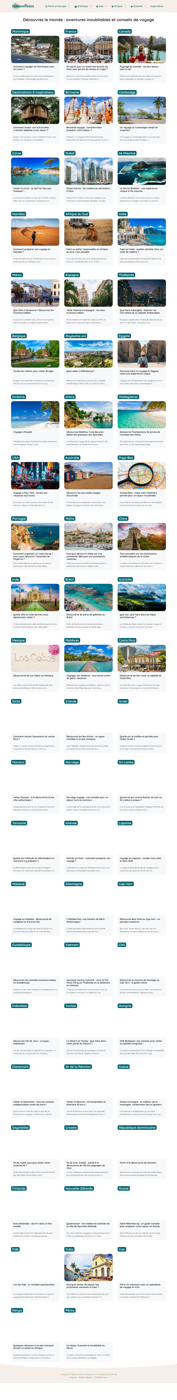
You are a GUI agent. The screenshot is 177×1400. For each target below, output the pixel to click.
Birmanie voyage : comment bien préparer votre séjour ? (84, 129)
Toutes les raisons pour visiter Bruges (33, 371)
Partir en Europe (58, 6)
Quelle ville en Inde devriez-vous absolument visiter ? (30, 616)
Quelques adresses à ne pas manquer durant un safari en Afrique (33, 1347)
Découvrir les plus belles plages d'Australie (83, 494)
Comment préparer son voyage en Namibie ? (31, 250)
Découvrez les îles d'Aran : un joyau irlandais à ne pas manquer (85, 738)
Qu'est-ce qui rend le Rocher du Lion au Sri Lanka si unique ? (141, 798)
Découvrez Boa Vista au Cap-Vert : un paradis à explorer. (140, 920)
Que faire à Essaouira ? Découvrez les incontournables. (33, 311)
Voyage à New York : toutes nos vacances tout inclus (30, 494)
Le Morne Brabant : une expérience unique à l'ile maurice (139, 189)
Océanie (139, 6)
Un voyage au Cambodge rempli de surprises (139, 129)
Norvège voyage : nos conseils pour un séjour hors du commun (87, 798)
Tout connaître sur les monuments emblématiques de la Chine (138, 555)
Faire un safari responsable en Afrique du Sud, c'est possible (87, 250)
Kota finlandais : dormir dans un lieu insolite (32, 1225)
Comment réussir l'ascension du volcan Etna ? (34, 738)
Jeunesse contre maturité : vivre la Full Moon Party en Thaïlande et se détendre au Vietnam (88, 983)
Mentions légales (85, 1377)
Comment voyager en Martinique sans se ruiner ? (33, 68)
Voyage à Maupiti (22, 432)
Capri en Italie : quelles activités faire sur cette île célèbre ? (141, 250)
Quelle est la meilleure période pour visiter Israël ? (139, 738)
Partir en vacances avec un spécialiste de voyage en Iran (140, 1286)
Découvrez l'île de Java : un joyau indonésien (31, 1042)
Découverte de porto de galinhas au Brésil (85, 616)
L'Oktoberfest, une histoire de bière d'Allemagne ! (85, 920)
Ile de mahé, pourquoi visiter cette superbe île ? (31, 1164)
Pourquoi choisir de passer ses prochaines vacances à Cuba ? (82, 1286)
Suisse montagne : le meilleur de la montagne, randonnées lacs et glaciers (141, 1103)
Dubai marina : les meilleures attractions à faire (88, 189)
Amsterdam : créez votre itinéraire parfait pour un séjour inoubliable (138, 494)
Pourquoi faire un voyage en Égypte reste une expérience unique (139, 372)
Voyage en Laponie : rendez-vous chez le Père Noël (140, 859)
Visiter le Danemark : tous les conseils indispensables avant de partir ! (33, 1103)
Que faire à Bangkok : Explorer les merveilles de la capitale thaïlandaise (140, 311)
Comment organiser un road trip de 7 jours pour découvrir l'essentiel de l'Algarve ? (33, 556)
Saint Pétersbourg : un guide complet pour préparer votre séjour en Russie (140, 1225)
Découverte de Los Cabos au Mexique (33, 675)
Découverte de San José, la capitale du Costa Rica (141, 677)
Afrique (119, 6)
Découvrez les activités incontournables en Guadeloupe (34, 981)
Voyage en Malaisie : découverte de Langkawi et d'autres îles (32, 920)
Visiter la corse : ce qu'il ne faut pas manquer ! (32, 189)
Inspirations (157, 6)
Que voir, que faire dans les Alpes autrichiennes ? (138, 616)
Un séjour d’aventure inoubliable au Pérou (85, 1347)
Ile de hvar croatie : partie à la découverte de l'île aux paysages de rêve (85, 1165)
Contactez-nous (100, 1377)
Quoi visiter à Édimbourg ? (80, 371)
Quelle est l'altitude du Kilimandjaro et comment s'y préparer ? (33, 859)
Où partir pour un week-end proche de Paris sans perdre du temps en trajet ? (87, 68)
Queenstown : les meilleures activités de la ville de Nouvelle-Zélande (88, 1225)
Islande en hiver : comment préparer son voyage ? (88, 859)
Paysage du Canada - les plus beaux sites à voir (139, 68)
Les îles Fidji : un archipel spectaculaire (34, 1284)
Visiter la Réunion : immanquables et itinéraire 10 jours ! (86, 1103)
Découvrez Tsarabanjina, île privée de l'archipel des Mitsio (140, 433)
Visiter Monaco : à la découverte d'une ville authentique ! (33, 798)
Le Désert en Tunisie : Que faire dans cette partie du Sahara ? (86, 1042)
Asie (102, 6)
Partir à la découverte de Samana (138, 1162)
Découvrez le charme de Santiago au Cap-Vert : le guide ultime (139, 981)
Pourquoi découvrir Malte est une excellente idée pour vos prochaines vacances (85, 556)
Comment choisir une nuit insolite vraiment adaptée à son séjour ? (31, 129)
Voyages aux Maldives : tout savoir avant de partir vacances (88, 677)
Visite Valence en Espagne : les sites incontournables (85, 311)
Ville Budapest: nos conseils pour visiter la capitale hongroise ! (141, 1042)
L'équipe (73, 1377)
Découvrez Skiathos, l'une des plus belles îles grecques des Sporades (84, 433)
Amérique (84, 6)
